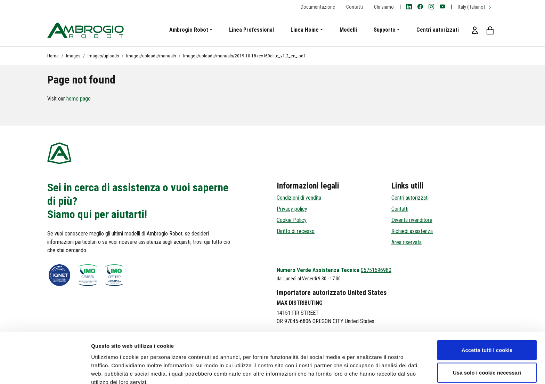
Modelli (348, 29)
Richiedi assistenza (412, 231)
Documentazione (318, 7)
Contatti (354, 7)
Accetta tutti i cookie (487, 316)
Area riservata (406, 242)
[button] (475, 30)
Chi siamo (384, 7)
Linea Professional (251, 29)
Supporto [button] (385, 29)
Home (53, 55)
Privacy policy (292, 209)
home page (78, 98)
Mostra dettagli (365, 370)
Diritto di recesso (296, 231)
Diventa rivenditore (411, 220)
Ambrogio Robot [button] (188, 29)
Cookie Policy (292, 220)
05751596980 (376, 270)
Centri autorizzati (437, 29)
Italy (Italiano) (475, 7)
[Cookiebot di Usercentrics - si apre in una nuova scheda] (45, 370)
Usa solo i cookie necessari (487, 339)
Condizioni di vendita (299, 197)
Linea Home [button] (305, 29)
